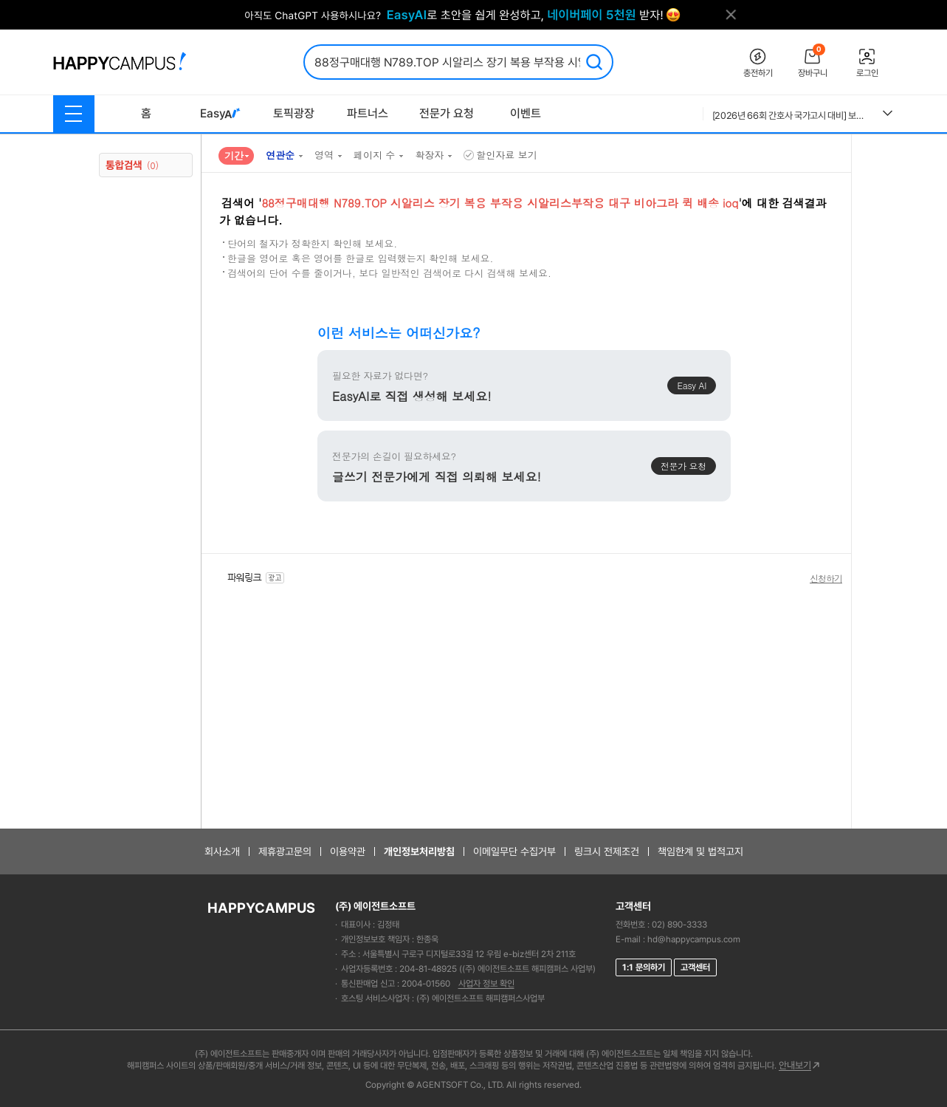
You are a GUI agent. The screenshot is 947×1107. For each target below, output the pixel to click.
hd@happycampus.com (693, 939)
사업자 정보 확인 (486, 984)
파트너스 (367, 113)
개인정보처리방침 (419, 851)
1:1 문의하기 (643, 967)
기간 (234, 154)
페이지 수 (374, 155)
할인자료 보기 (500, 155)
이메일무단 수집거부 (514, 851)
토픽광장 (293, 113)
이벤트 (525, 113)
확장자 (429, 155)
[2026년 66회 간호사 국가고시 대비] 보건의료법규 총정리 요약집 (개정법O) (792, 115)
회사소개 (222, 851)
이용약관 (347, 851)
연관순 (280, 155)
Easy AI (691, 385)
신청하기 (826, 578)
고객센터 (695, 967)
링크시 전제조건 (606, 851)
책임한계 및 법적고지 (700, 851)
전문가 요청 (446, 113)
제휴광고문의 (284, 851)
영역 (324, 155)
